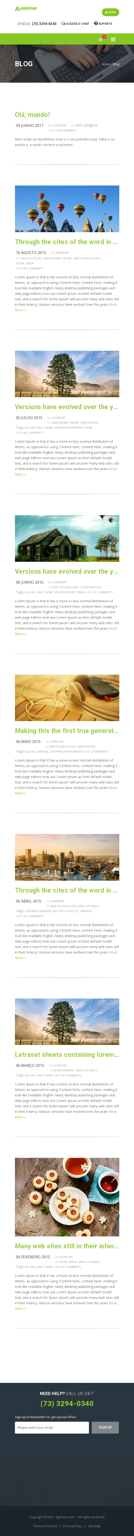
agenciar (59, 125)
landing (42, 751)
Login (110, 12)
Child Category (31, 258)
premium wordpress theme (73, 427)
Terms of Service (45, 1526)
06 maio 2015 (28, 741)
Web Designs (89, 422)
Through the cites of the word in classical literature (67, 890)
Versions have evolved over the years (67, 407)
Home (106, 64)
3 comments (99, 751)
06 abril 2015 (28, 901)
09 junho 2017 (29, 125)
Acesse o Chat (75, 23)
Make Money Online (58, 258)
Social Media (25, 263)
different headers (38, 911)
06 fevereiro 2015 (33, 1257)
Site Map (94, 1526)
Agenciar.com (65, 1517)
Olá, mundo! (32, 115)
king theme (45, 427)
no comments (33, 268)
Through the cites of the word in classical (67, 242)
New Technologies (87, 258)
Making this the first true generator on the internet (67, 731)
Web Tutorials (89, 906)
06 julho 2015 (29, 417)
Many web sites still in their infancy (67, 1246)
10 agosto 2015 (31, 252)
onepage (86, 911)
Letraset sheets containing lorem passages (67, 1055)
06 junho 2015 (29, 582)
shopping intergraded (66, 751)
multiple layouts (65, 911)
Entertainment (63, 1070)
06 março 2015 (30, 1065)
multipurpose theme (69, 592)
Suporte (104, 23)
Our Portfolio (91, 587)
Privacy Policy (73, 1526)
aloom (30, 427)
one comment (66, 130)
